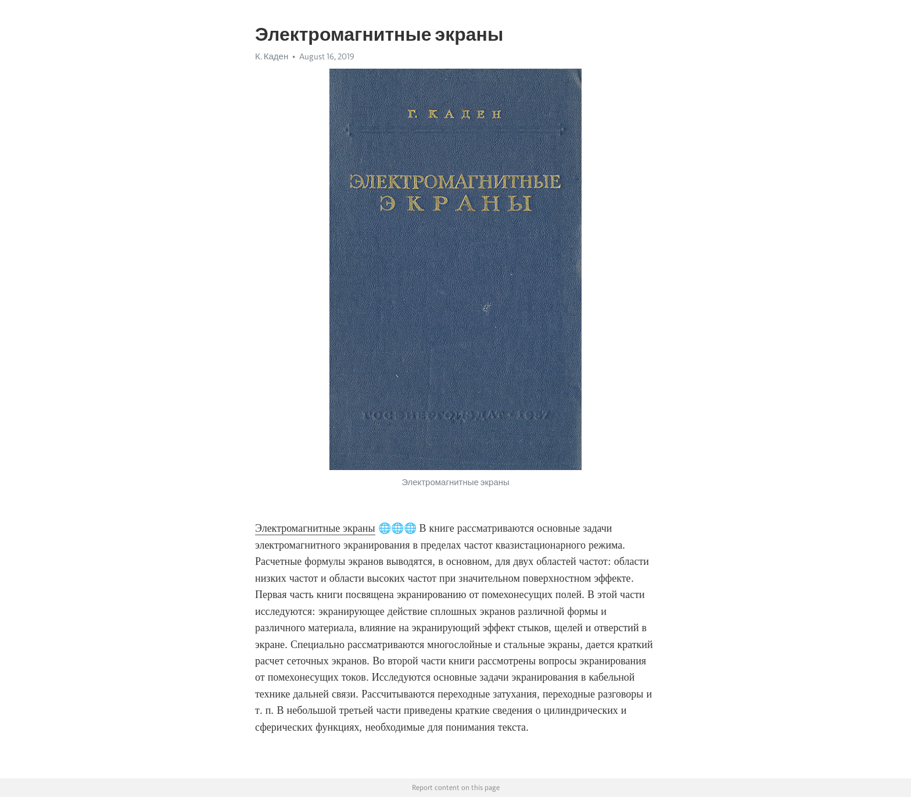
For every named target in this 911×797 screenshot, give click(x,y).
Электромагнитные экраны (315, 528)
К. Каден (271, 56)
